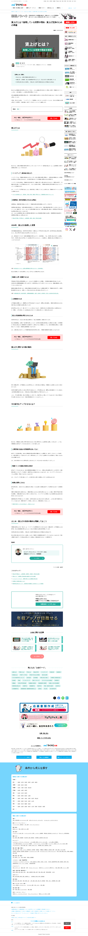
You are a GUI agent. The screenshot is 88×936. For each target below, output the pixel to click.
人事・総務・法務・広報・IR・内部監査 (37, 880)
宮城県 (26, 782)
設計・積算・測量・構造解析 (18, 837)
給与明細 (35, 677)
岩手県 (22, 782)
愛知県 (26, 795)
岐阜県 (19, 795)
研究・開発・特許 (16, 849)
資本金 (39, 688)
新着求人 (59, 7)
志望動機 (38, 909)
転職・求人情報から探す (18, 7)
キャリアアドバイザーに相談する (24, 757)
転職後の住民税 (32, 683)
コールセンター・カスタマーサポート (51, 820)
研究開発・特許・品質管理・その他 (44, 845)
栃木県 (22, 784)
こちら (72, 24)
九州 (72, 1)
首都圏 (54, 1)
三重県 (29, 795)
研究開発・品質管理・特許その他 (41, 837)
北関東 (51, 1)
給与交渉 (29, 677)
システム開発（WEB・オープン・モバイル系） (39, 842)
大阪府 (26, 798)
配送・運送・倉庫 (42, 872)
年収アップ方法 (23, 674)
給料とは (14, 672)
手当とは (29, 672)
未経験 (13, 926)
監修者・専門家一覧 (35, 913)
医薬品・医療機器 (30, 857)
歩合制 (13, 680)
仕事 (32, 911)
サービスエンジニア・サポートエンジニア (48, 851)
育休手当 (39, 686)
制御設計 (37, 849)
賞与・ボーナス (36, 680)
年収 (24, 911)
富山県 (19, 793)
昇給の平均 (36, 672)
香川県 (22, 803)
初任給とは (14, 674)
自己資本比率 (53, 688)
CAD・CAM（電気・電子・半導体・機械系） (65, 851)
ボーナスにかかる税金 (47, 680)
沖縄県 (43, 806)
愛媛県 (26, 803)
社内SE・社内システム (33, 845)
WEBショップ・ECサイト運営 (44, 893)
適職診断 (28, 911)
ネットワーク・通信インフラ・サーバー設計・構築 (57, 843)
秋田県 (29, 782)
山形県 (32, 782)
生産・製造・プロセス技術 (60, 849)
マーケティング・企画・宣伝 (18, 833)
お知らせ (70, 8)
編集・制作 (23, 867)
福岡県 (19, 806)
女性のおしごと (50, 7)
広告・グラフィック (16, 867)
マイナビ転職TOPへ (16, 902)
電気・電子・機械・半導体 (18, 848)
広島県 (29, 801)
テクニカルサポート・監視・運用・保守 (20, 845)
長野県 (26, 790)
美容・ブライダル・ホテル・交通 (19, 883)
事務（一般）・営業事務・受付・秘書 (53, 880)
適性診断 (43, 909)
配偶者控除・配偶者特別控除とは (28, 688)
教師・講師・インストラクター (21, 889)
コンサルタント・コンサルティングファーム (21, 861)
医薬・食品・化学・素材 (17, 855)
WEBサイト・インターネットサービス (20, 893)
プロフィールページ (20, 66)
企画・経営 (15, 831)
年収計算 (52, 672)
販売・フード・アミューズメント (19, 823)
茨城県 (19, 784)
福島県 (36, 782)
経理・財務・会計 (26, 880)
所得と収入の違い (44, 677)
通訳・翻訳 (30, 889)
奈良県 (32, 798)
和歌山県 (36, 798)
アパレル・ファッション (33, 867)
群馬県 (26, 784)
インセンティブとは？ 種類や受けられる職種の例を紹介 (25, 578)
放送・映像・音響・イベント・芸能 (62, 867)
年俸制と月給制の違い (56, 677)
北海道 (45, 1)
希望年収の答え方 (16, 686)
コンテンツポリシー (44, 913)
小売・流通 (26, 824)
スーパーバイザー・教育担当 (18, 824)
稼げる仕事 (44, 674)
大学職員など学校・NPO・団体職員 (37, 876)
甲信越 (57, 1)
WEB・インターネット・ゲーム (19, 892)
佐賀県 (22, 806)
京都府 (22, 798)
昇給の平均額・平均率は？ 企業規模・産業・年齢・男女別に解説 (27, 218)
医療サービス (15, 829)
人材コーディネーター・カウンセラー (36, 820)
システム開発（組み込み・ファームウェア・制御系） (23, 843)
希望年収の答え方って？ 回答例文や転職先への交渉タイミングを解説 (28, 583)
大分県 (32, 806)
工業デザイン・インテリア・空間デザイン (47, 867)
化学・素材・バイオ (16, 857)
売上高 (45, 688)
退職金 (13, 683)
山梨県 (22, 790)
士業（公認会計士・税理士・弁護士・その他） (39, 861)
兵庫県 (29, 798)
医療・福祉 (15, 827)
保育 (13, 889)
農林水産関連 (48, 872)
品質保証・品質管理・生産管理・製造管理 (20, 851)
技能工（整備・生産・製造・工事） (19, 872)
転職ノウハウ (41, 7)
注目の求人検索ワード (32, 917)
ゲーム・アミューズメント (33, 893)
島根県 (22, 801)
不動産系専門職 (32, 863)
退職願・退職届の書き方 (16, 911)
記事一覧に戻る (44, 733)
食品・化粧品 (23, 857)
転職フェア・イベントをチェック (64, 757)
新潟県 (19, 790)
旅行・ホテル (36, 885)
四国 (70, 1)
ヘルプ (74, 8)
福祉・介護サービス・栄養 (24, 829)
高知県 (29, 803)
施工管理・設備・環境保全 (29, 837)
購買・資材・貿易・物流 (17, 880)
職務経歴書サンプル (23, 909)
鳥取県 (19, 801)
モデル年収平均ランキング (18, 677)
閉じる (67, 923)
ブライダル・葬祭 (30, 885)
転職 (13, 917)
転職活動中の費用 (42, 683)
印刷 (27, 867)
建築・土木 (15, 836)
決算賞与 (59, 672)
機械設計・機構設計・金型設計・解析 (47, 849)
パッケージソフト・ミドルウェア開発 (40, 843)
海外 (75, 1)
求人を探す (70, 27)
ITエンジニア (15, 840)
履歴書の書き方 (15, 909)
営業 (13, 818)
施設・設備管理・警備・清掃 (32, 872)
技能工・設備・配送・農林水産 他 (19, 870)
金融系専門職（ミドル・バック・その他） (20, 863)
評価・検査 (15, 853)
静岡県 (22, 795)
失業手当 (25, 686)
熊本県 (29, 806)
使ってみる (53, 118)
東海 (62, 1)
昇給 (19, 680)
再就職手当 (32, 686)
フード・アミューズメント (34, 824)
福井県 (26, 793)
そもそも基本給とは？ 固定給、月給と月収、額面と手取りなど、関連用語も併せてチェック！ (33, 194)
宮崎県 (36, 806)
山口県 (32, 801)
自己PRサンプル (32, 909)
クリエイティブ (15, 866)
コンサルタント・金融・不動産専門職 (20, 860)
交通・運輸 (42, 885)
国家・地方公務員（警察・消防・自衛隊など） (21, 876)
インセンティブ (26, 680)
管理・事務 (15, 879)
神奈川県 (29, 787)
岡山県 (26, 801)
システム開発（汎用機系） (54, 842)
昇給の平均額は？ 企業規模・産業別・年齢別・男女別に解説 (26, 574)
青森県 (19, 782)
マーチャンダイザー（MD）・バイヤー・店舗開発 (33, 833)
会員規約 (13, 930)
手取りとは (21, 672)
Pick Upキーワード (22, 917)
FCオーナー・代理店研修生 (64, 833)
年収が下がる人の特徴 (34, 674)
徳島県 (19, 803)
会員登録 (70, 22)
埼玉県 (19, 787)
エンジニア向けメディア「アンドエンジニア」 (20, 913)
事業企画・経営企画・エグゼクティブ (51, 833)
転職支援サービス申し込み (48, 604)
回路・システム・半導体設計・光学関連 (27, 849)
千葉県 (22, 787)
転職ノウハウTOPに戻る (44, 738)
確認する (67, 927)
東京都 (26, 787)
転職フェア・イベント (31, 7)
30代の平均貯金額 (22, 683)
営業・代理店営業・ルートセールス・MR (20, 820)
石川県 (22, 793)
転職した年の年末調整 (54, 683)
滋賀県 (19, 798)
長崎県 (26, 806)
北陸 (60, 1)
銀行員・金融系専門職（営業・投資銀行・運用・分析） (58, 861)
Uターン (48, 909)
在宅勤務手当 (15, 688)
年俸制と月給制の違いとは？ (19, 581)
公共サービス (15, 874)
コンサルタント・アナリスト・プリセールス (21, 842)
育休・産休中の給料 (48, 686)
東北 (48, 1)
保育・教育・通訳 (16, 887)
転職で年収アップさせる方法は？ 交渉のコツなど (24, 504)
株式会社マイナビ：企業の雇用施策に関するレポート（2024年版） (28, 268)
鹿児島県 (40, 806)
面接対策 (36, 911)
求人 (16, 917)
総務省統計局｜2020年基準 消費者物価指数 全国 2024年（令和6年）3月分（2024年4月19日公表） (36, 293)
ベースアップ (44, 672)
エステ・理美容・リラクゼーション (19, 885)
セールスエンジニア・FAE (34, 851)
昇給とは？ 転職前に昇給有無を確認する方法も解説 (24, 576)
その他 (53, 872)
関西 (65, 1)
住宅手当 (58, 686)
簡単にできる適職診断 (44, 757)
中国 (67, 1)
